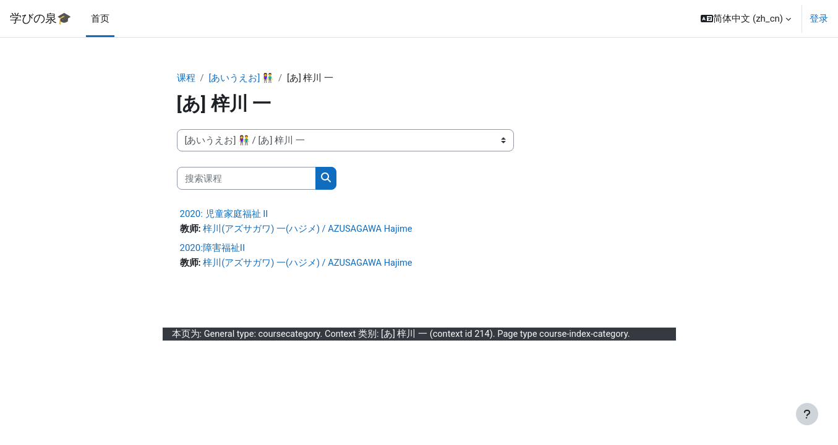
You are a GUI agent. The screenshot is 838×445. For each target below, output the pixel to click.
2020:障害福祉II (213, 248)
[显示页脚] (807, 414)
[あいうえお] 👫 (241, 78)
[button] (746, 18)
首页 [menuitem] (100, 18)
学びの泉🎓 (40, 18)
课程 (186, 78)
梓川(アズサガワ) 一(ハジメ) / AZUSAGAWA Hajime (309, 229)
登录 (819, 18)
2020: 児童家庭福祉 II (224, 214)
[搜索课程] (246, 178)
